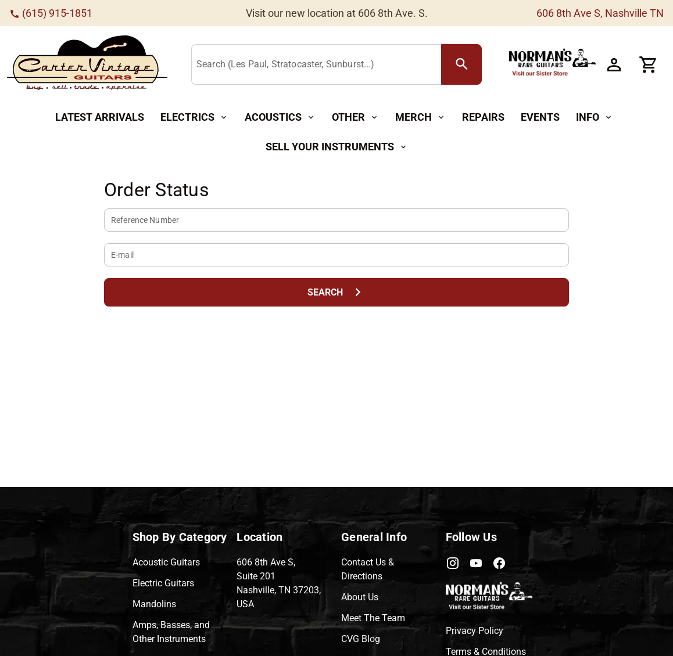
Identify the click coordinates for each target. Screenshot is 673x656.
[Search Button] (336, 292)
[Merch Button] (420, 117)
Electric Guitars (163, 583)
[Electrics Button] (194, 117)
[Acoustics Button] (280, 117)
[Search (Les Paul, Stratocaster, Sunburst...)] (318, 65)
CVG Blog (360, 638)
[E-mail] (336, 254)
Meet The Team (373, 617)
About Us (359, 597)
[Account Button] (613, 64)
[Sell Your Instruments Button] (337, 147)
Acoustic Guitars (166, 562)
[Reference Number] (336, 220)
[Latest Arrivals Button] (99, 117)
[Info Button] (594, 117)
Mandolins (154, 604)
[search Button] (461, 64)
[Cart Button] (648, 64)
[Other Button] (355, 117)
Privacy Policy (474, 630)
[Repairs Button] (483, 117)
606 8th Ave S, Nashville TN (600, 13)
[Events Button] (540, 117)
